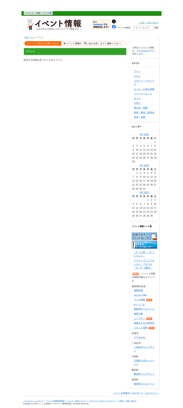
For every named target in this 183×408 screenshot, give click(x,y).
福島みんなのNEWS (144, 324)
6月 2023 (144, 194)
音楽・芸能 (139, 118)
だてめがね (139, 339)
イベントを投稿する (144, 43)
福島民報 (138, 292)
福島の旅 (138, 315)
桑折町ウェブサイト (144, 375)
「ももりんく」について (33, 403)
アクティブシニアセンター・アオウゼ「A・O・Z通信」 (144, 266)
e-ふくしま (139, 306)
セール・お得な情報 (144, 91)
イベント (32, 14)
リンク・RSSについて (77, 403)
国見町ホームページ (144, 385)
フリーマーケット (143, 95)
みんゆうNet (140, 296)
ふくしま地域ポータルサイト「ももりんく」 (136, 394)
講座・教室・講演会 (144, 114)
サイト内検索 (124, 29)
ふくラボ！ (139, 320)
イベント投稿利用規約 (55, 403)
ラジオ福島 (139, 301)
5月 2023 (144, 167)
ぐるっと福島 (141, 329)
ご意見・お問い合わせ (149, 24)
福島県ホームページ (144, 310)
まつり (137, 100)
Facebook (144, 52)
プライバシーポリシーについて (102, 403)
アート (137, 73)
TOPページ (29, 39)
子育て (137, 104)
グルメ (137, 78)
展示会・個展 (141, 109)
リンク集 (63, 14)
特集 (48, 14)
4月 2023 (144, 136)
